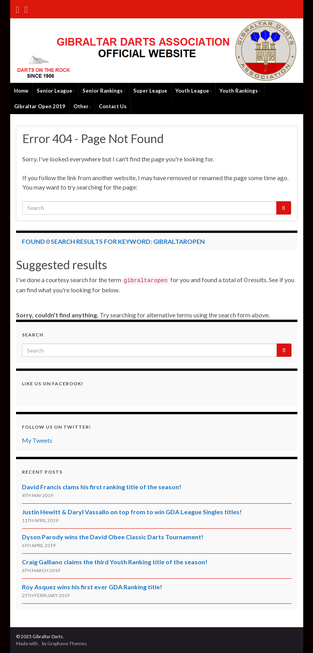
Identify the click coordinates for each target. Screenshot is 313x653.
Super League (150, 91)
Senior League (56, 91)
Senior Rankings (103, 91)
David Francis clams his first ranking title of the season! (101, 486)
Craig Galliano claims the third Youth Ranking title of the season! (114, 561)
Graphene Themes (67, 643)
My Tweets (37, 440)
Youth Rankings (240, 91)
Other (82, 106)
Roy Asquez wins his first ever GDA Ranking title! (92, 586)
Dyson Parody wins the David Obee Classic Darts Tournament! (113, 536)
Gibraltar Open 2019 (39, 106)
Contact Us (113, 106)
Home (21, 91)
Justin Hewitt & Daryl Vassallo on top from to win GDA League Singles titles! (132, 511)
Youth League (193, 91)
